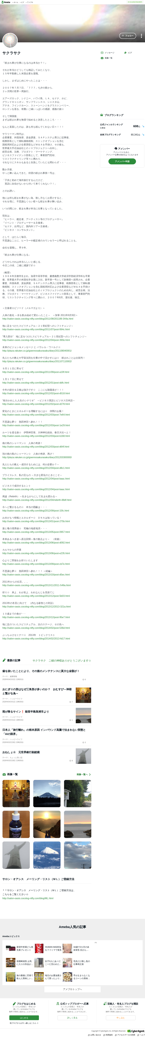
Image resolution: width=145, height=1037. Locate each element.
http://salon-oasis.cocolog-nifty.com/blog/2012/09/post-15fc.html (35, 510)
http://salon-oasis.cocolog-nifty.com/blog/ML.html (27, 898)
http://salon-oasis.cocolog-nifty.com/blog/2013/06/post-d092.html (36, 542)
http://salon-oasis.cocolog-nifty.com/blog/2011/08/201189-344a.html (37, 318)
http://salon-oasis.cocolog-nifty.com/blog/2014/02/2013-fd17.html (36, 638)
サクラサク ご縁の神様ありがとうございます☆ (62, 660)
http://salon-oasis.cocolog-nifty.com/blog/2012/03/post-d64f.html (35, 446)
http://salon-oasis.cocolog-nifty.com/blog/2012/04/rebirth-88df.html (36, 500)
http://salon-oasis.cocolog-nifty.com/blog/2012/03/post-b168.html (36, 436)
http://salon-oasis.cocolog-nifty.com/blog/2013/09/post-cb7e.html (36, 564)
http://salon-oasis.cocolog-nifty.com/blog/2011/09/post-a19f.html (35, 372)
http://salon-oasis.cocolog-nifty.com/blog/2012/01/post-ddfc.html (35, 382)
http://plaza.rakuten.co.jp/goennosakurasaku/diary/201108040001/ (37, 350)
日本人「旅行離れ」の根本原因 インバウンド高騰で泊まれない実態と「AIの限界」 (44, 732)
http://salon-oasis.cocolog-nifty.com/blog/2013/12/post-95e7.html (36, 617)
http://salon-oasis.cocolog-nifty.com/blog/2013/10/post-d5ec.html (36, 574)
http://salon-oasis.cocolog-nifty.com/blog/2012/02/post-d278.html (36, 404)
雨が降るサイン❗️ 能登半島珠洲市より (25, 711)
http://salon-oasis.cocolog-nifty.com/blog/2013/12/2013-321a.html (36, 606)
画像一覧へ (84, 774)
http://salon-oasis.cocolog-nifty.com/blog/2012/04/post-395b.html (36, 340)
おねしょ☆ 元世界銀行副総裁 (21, 752)
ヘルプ (141, 1035)
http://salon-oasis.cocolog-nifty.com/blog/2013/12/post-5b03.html (36, 596)
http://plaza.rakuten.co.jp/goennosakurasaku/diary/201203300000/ (37, 457)
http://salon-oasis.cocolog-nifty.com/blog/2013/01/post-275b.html (36, 521)
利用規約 (108, 1035)
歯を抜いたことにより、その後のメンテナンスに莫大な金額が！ (41, 671)
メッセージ (107, 52)
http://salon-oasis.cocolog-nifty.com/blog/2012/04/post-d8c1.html (36, 468)
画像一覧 (106, 58)
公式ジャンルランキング (111, 124)
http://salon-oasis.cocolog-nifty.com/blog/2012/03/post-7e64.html (36, 414)
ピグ (128, 52)
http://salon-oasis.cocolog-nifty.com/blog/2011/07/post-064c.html (36, 329)
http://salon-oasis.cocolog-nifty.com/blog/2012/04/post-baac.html (36, 478)
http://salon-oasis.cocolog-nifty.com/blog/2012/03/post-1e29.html (36, 425)
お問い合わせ (94, 1035)
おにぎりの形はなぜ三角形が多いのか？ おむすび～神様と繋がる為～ (37, 691)
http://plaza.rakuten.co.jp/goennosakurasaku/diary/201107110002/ (37, 361)
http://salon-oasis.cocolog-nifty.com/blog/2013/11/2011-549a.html (36, 585)
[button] (127, 36)
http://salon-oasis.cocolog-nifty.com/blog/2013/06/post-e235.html (36, 553)
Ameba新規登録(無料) (135, 2)
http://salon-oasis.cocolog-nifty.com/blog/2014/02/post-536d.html (36, 628)
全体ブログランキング (110, 134)
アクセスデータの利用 (125, 1035)
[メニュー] (141, 36)
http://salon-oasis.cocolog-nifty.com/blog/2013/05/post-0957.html (36, 532)
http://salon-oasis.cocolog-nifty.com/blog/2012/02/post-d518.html (36, 393)
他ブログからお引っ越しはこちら (23, 1023)
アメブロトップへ (72, 989)
